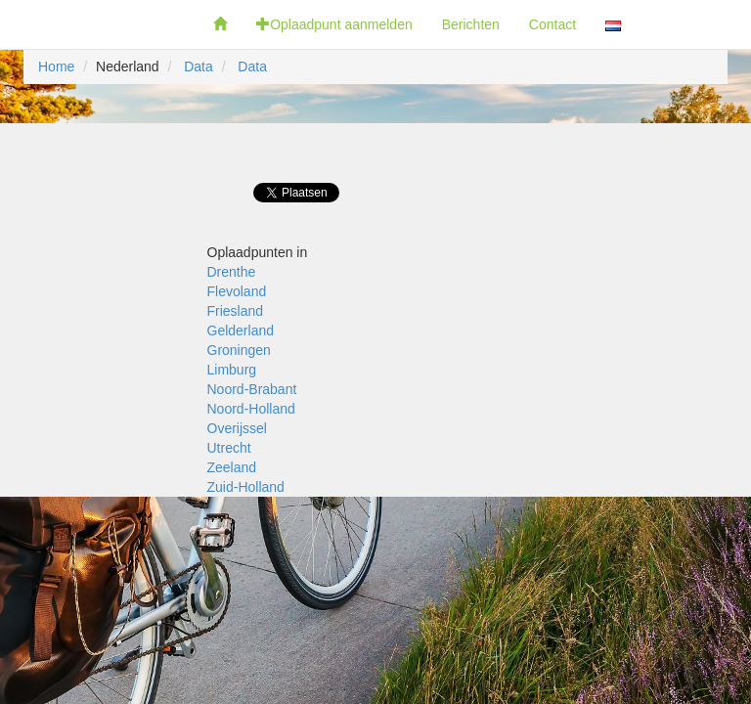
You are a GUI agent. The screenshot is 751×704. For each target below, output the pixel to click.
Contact (552, 24)
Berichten (471, 24)
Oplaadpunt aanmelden (334, 24)
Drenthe (231, 272)
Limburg (232, 369)
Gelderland (241, 330)
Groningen (239, 350)
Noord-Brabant (252, 389)
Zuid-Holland (246, 487)
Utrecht (229, 448)
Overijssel (237, 428)
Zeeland (232, 467)
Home (56, 66)
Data (198, 66)
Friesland (235, 311)
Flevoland (237, 291)
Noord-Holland (251, 409)
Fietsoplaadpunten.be (99, 24)
